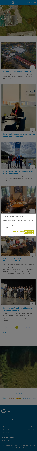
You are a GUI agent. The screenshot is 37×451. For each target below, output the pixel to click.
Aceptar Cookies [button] (29, 233)
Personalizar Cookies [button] (18, 231)
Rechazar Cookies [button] (29, 231)
